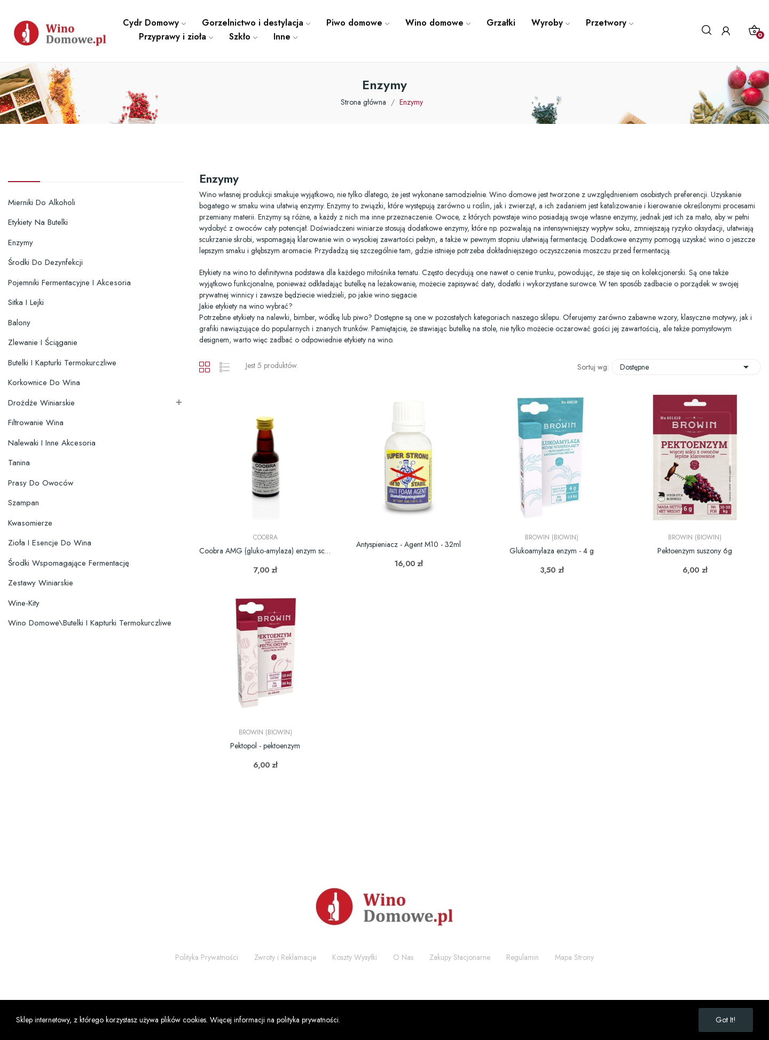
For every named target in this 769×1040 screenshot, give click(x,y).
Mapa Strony (574, 957)
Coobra (265, 537)
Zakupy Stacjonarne (459, 957)
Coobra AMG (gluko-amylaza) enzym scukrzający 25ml (265, 551)
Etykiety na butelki (38, 222)
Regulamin (522, 957)
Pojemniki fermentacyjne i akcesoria (69, 282)
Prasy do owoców (40, 483)
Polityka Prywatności (206, 957)
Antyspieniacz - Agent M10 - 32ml (408, 544)
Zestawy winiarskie (40, 583)
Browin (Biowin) (551, 537)
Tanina (19, 462)
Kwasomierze (30, 523)
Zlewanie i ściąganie (42, 342)
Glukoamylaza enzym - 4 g (551, 551)
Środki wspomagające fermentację (68, 563)
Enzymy (20, 242)
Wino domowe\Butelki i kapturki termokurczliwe (89, 623)
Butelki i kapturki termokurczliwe (62, 363)
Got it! (726, 1019)
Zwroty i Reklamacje (285, 957)
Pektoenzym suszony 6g (694, 551)
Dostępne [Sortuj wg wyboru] (686, 367)
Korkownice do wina (44, 382)
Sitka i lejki (26, 302)
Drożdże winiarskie (41, 403)
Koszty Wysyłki (354, 957)
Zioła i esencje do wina (49, 543)
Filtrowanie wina (36, 422)
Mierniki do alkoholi (41, 202)
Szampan (23, 503)
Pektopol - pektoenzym (265, 746)
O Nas (403, 957)
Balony (19, 323)
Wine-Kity (24, 603)
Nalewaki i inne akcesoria (52, 443)
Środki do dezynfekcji (45, 262)
